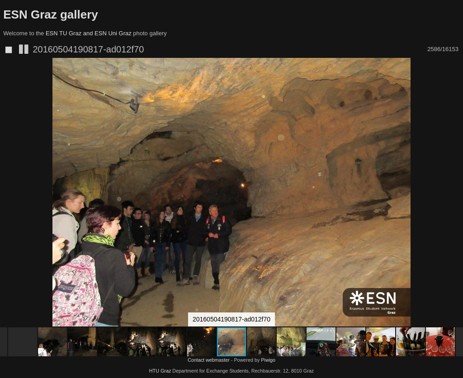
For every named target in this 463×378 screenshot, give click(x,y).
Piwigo (268, 360)
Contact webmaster (209, 360)
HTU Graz (160, 370)
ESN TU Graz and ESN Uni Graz (89, 33)
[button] (455, 81)
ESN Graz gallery (50, 14)
